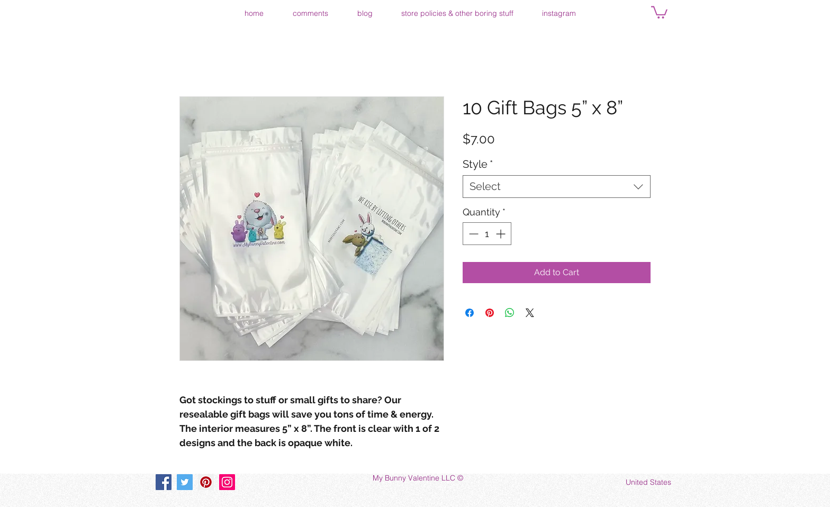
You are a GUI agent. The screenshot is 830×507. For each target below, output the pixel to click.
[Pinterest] (206, 482)
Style (478, 164)
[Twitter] (185, 482)
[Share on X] (530, 312)
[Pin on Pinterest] (489, 312)
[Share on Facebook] (469, 312)
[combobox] (557, 186)
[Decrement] (472, 234)
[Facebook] (164, 482)
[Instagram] (227, 482)
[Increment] (501, 234)
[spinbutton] (487, 234)
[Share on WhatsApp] (509, 312)
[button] (659, 12)
